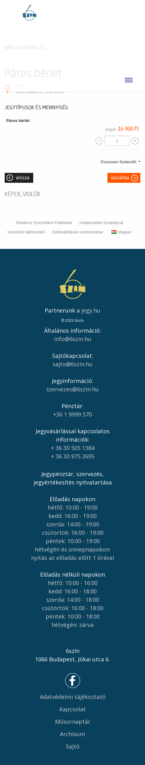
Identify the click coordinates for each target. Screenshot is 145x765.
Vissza (22, 178)
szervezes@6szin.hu (72, 389)
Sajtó (72, 746)
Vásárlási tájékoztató (26, 232)
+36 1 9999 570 (72, 414)
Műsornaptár (72, 721)
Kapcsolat (72, 709)
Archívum (72, 734)
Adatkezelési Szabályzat (101, 222)
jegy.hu (90, 310)
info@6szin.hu (72, 339)
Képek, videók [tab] (22, 194)
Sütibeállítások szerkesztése (77, 232)
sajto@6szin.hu (72, 364)
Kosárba (120, 178)
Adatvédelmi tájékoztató (73, 696)
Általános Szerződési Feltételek (44, 222)
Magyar (121, 232)
